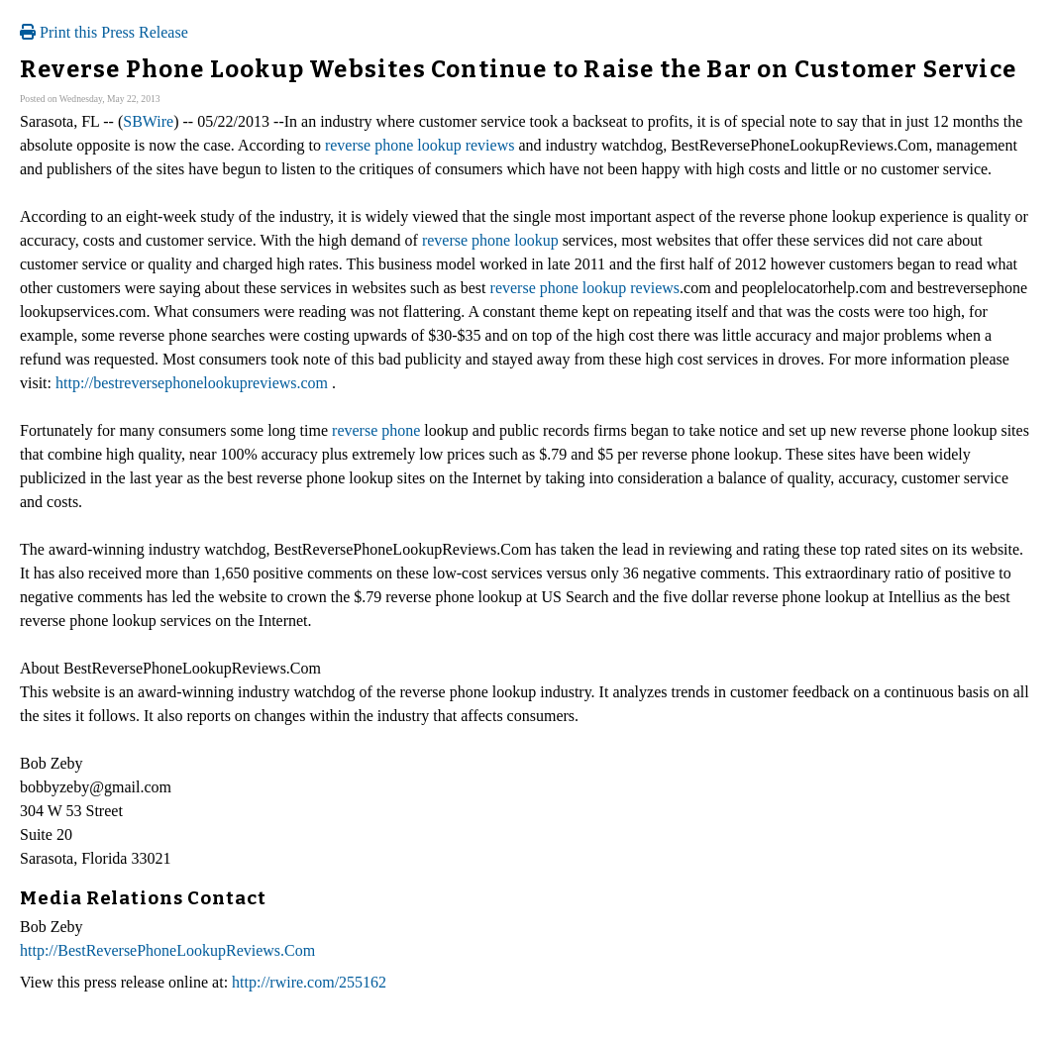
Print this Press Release (104, 32)
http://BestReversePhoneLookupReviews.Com (167, 950)
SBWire (148, 121)
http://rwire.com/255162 (309, 982)
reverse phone (376, 430)
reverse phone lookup (490, 240)
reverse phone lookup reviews (420, 145)
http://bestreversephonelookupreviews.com (191, 382)
